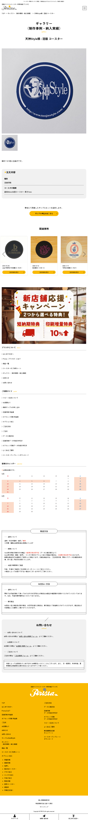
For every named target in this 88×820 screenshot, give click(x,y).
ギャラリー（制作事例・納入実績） (20, 13)
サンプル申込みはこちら (44, 213)
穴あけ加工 (8, 778)
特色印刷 (7, 781)
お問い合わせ (44, 817)
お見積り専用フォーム (23, 646)
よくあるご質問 (8, 450)
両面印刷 (7, 760)
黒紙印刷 (7, 763)
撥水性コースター (10, 769)
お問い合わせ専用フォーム (28, 636)
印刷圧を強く (8, 790)
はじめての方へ (73, 817)
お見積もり (7, 402)
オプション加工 (8, 422)
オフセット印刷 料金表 (11, 417)
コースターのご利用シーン (12, 368)
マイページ (14, 817)
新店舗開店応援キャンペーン (49, 732)
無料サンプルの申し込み (11, 407)
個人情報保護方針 (44, 800)
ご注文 (5, 431)
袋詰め (6, 787)
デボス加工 (8, 772)
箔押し (6, 766)
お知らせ (6, 378)
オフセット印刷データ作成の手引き (15, 445)
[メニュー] (84, 8)
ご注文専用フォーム (21, 656)
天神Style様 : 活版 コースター (44, 13)
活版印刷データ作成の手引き (13, 441)
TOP (3, 13)
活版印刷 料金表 (8, 412)
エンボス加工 (8, 775)
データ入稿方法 (8, 436)
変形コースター (9, 784)
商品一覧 (6, 363)
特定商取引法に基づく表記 (44, 803)
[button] (3, 254)
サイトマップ (44, 807)
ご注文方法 (7, 426)
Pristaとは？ (6, 711)
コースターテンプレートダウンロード (16, 455)
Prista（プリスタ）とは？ (12, 359)
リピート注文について (10, 398)
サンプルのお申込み (8, 738)
